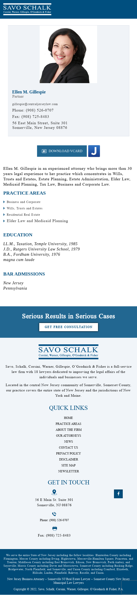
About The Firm (69, 431)
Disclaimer (68, 461)
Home (68, 419)
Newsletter (68, 473)
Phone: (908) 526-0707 (56, 522)
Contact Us (68, 449)
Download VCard (63, 151)
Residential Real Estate (28, 214)
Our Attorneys (68, 437)
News (68, 443)
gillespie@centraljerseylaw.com (40, 104)
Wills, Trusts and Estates (29, 208)
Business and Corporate (28, 201)
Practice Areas (68, 425)
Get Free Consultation (69, 327)
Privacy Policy (68, 455)
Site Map (68, 467)
